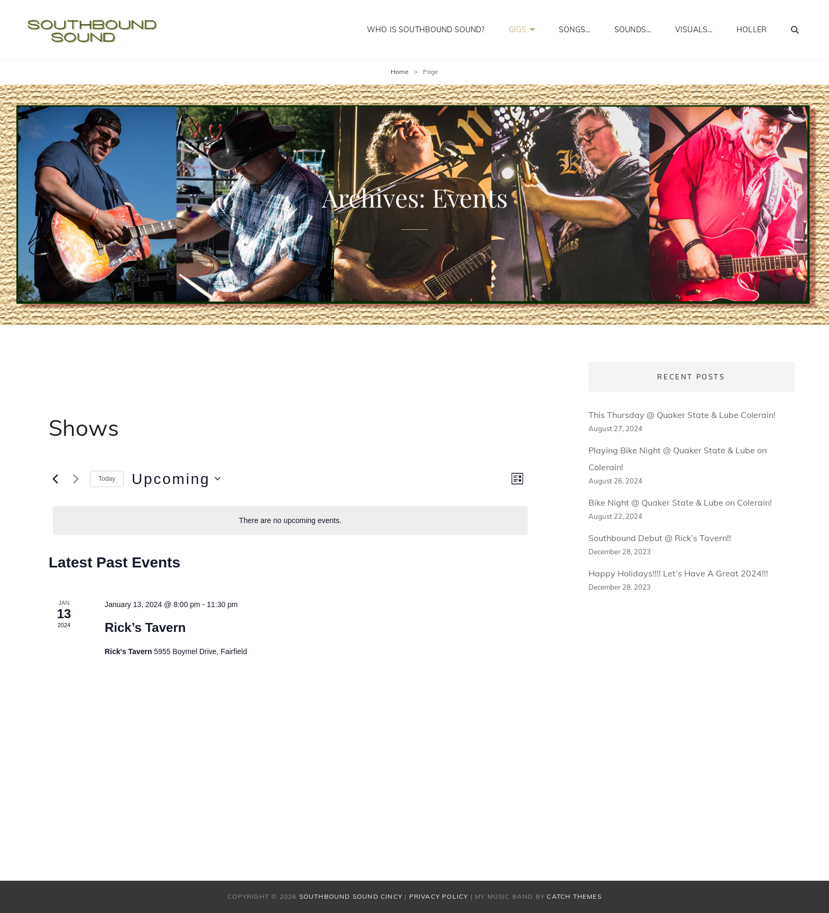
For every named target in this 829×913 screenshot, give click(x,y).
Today (106, 478)
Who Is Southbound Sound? (425, 29)
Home (400, 72)
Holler (751, 29)
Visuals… (694, 29)
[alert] (290, 520)
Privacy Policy (438, 896)
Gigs (518, 29)
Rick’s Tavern (145, 627)
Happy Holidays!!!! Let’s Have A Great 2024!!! (678, 573)
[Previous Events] (55, 478)
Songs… (575, 29)
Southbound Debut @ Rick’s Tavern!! (659, 538)
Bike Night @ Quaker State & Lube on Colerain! (680, 502)
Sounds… (632, 29)
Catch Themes (574, 896)
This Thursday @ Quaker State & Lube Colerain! (682, 414)
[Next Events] (75, 478)
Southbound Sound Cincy (350, 896)
